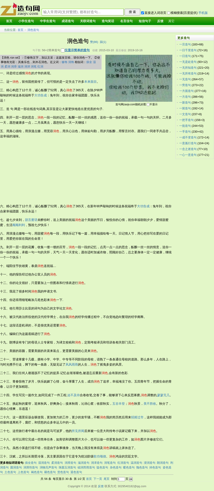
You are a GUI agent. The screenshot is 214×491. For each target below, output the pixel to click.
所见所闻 (78, 431)
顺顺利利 (18, 225)
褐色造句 (37, 472)
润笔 (34, 66)
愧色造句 (142, 467)
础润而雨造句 (86, 467)
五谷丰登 (118, 403)
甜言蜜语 (31, 220)
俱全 (89, 62)
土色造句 (10, 472)
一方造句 (185, 96)
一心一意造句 (188, 155)
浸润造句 (149, 462)
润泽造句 (97, 462)
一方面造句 (186, 91)
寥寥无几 (163, 395)
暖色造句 (129, 467)
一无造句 (185, 79)
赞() (94, 42)
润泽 (27, 66)
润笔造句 (110, 462)
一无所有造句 (188, 73)
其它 (171, 21)
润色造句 (33, 30)
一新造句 (185, 102)
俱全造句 (31, 462)
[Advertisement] (60, 171)
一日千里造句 (188, 50)
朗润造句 (163, 462)
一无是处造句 (188, 61)
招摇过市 (137, 417)
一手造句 (185, 131)
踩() (103, 42)
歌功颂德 (100, 456)
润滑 (14, 66)
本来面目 (90, 81)
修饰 (64, 62)
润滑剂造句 (30, 467)
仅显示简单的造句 (77, 50)
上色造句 (23, 472)
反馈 (101, 486)
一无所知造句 (188, 67)
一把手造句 (186, 120)
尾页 (106, 478)
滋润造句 (83, 462)
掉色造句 (155, 467)
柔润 (7, 66)
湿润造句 (44, 462)
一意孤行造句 (188, 143)
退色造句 (76, 472)
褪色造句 (50, 472)
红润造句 (123, 462)
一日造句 (185, 56)
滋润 (20, 66)
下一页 (97, 478)
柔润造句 (57, 462)
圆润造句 (16, 467)
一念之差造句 (188, 149)
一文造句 (185, 114)
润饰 (71, 62)
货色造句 (63, 472)
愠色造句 (102, 467)
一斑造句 (185, 108)
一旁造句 (185, 85)
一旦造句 (185, 44)
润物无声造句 (48, 467)
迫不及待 (73, 395)
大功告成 (40, 95)
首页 (20, 30)
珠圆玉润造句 (67, 467)
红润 (40, 66)
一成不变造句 (188, 137)
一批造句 (185, 125)
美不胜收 (150, 403)
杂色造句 (115, 467)
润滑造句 (70, 462)
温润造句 (136, 462)
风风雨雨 (72, 364)
